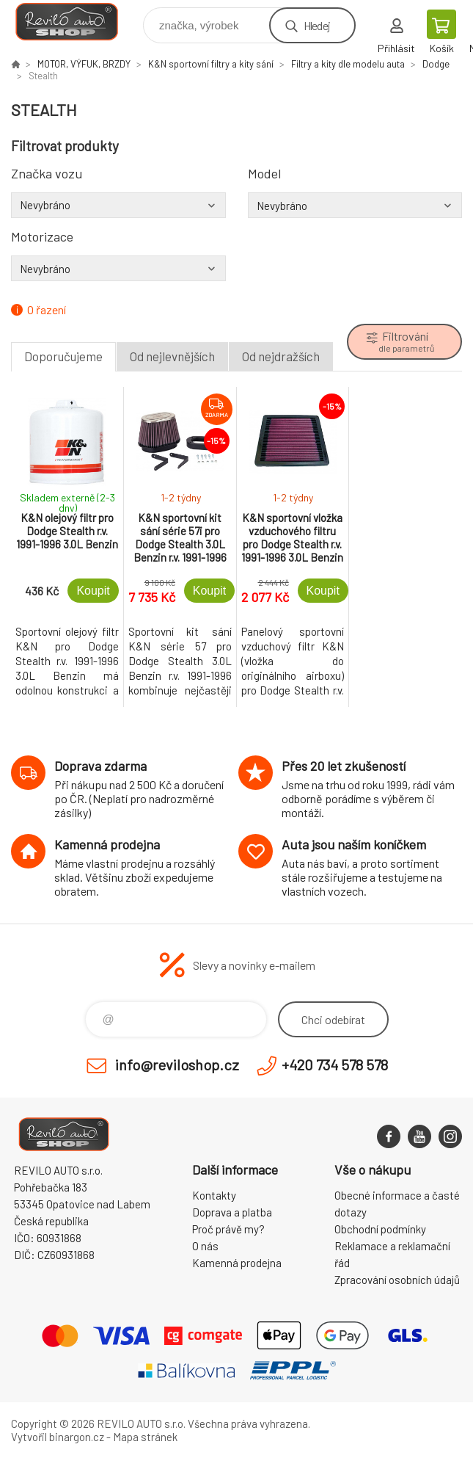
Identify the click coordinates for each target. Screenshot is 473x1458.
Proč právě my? (228, 1229)
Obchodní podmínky (380, 1229)
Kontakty (214, 1195)
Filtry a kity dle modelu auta (348, 64)
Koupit (92, 590)
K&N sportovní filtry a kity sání (211, 64)
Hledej (317, 25)
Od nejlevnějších (172, 356)
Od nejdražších (281, 356)
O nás (205, 1245)
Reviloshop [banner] (76, 21)
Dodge (436, 64)
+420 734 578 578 (335, 1064)
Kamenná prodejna (237, 1262)
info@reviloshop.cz (177, 1064)
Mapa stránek (145, 1436)
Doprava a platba (232, 1212)
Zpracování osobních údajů (397, 1279)
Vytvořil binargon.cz (57, 1436)
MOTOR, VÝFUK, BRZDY (84, 64)
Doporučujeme (63, 356)
